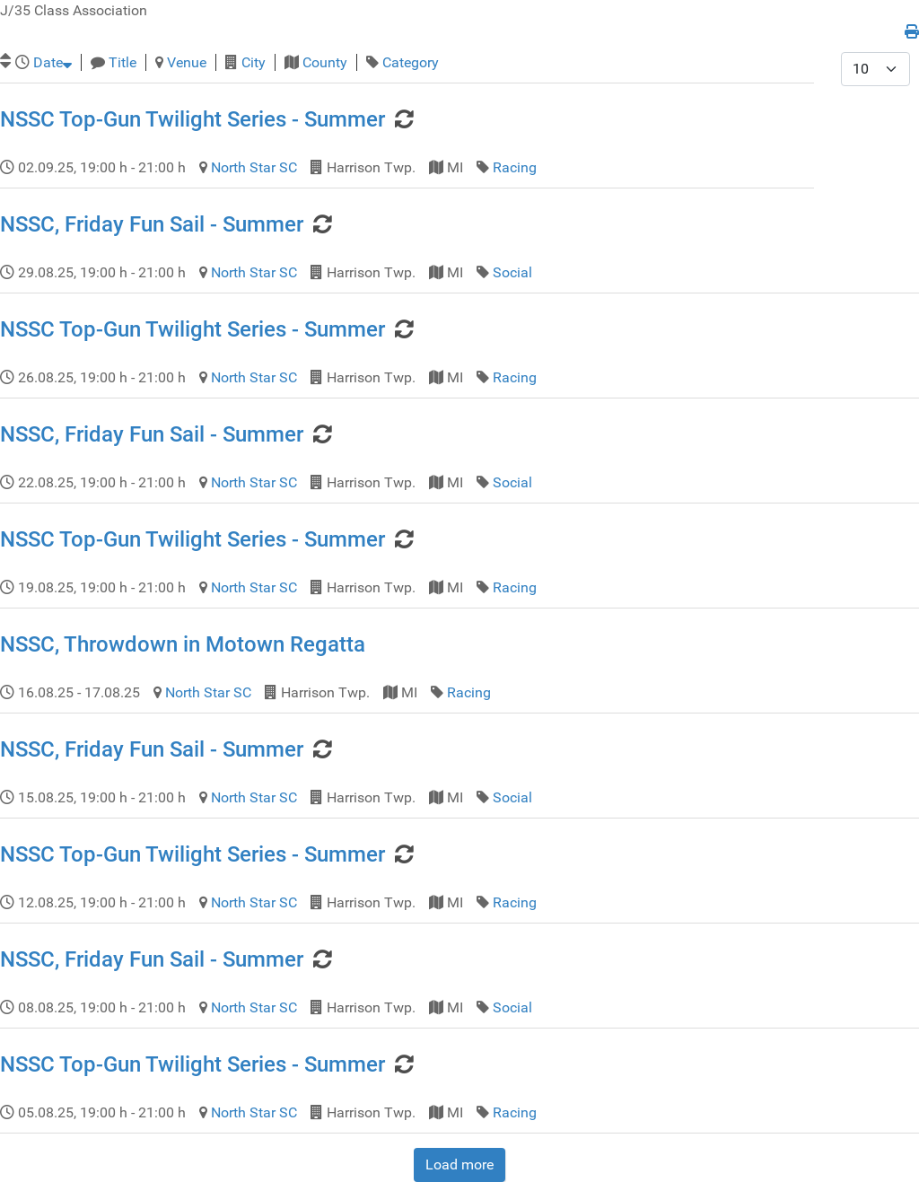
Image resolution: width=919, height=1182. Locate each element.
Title (122, 62)
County (324, 62)
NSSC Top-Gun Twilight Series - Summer (192, 119)
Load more (459, 1164)
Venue (186, 62)
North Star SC (254, 167)
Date (52, 62)
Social (512, 272)
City (253, 62)
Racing (515, 167)
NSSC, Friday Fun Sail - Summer (151, 224)
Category (410, 62)
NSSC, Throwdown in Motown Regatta (182, 644)
